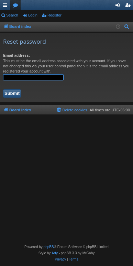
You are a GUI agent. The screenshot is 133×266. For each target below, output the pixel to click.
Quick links (6, 6)
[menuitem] (127, 27)
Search (12, 15)
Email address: (16, 55)
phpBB (49, 247)
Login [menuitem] (119, 6)
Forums (17, 6)
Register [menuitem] (129, 6)
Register (54, 15)
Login (32, 15)
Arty (55, 253)
